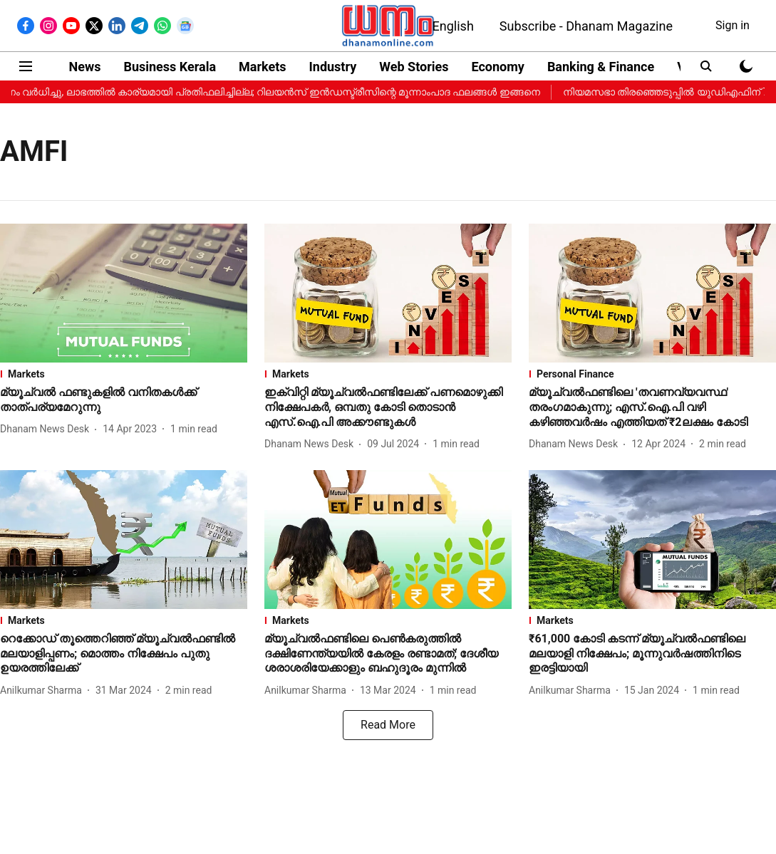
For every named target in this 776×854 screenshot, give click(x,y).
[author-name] (47, 429)
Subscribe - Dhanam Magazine (586, 26)
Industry (333, 66)
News (85, 66)
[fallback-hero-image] (123, 293)
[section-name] (123, 374)
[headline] (123, 400)
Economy (497, 66)
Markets (262, 66)
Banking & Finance (600, 66)
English (453, 26)
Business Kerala (169, 66)
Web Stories (413, 66)
